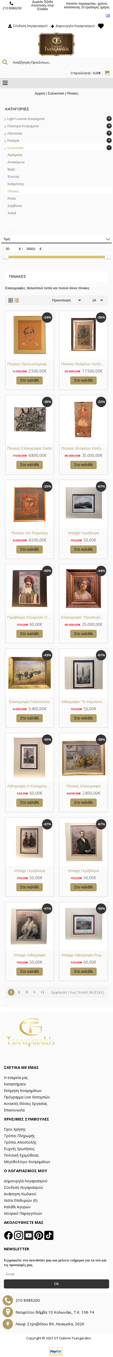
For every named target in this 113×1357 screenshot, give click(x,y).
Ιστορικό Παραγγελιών (23, 1213)
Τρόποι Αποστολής (20, 1142)
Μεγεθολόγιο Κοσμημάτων (27, 1161)
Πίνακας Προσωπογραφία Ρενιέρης (30, 364)
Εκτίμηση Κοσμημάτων (23, 1090)
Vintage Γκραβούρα (83, 533)
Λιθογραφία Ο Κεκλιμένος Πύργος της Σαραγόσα (30, 786)
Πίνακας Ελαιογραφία (83, 786)
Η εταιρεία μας (16, 1077)
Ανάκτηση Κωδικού (20, 1193)
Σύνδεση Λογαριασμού (23, 1187)
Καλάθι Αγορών (17, 1206)
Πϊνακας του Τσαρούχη (29, 533)
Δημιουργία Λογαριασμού (25, 1180)
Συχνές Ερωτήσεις (19, 1148)
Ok (56, 1284)
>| (42, 992)
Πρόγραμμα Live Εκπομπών (27, 1097)
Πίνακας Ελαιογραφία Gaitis (29, 448)
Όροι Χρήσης (15, 1129)
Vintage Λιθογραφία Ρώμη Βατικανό (84, 955)
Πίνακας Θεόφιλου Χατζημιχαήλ (84, 364)
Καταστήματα (15, 1084)
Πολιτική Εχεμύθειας (21, 1155)
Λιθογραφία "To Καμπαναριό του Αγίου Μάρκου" (84, 702)
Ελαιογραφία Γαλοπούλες (29, 702)
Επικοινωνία (14, 1110)
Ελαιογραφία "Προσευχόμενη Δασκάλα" (84, 617)
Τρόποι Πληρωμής (19, 1135)
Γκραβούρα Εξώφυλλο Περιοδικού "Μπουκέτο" (30, 617)
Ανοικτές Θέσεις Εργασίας (25, 1103)
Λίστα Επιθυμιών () (21, 1200)
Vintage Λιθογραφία (30, 955)
